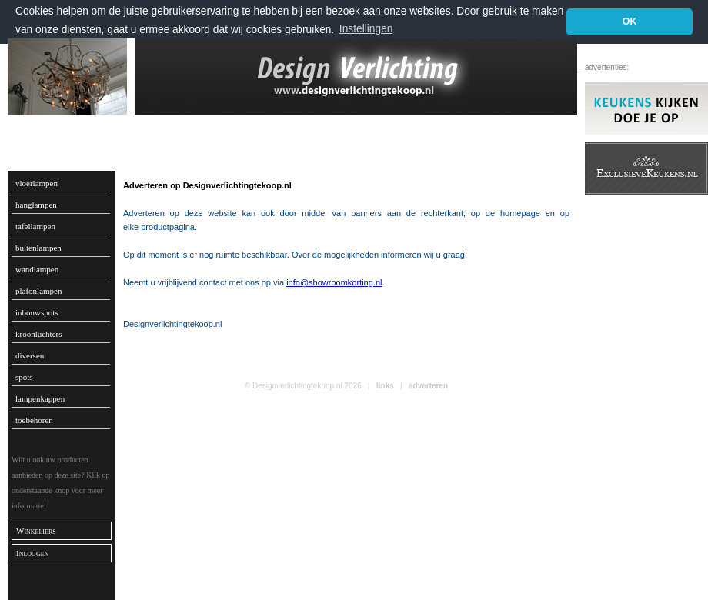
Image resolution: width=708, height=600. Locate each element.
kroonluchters (38, 333)
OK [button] (630, 21)
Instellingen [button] (366, 29)
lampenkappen (40, 398)
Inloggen (32, 553)
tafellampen (35, 226)
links (385, 386)
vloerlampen (36, 183)
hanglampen (36, 204)
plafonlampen (38, 290)
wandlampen (36, 269)
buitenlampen (38, 247)
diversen (29, 355)
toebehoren (34, 420)
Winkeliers (36, 530)
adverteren (428, 386)
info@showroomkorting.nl (334, 282)
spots (24, 377)
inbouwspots (36, 312)
